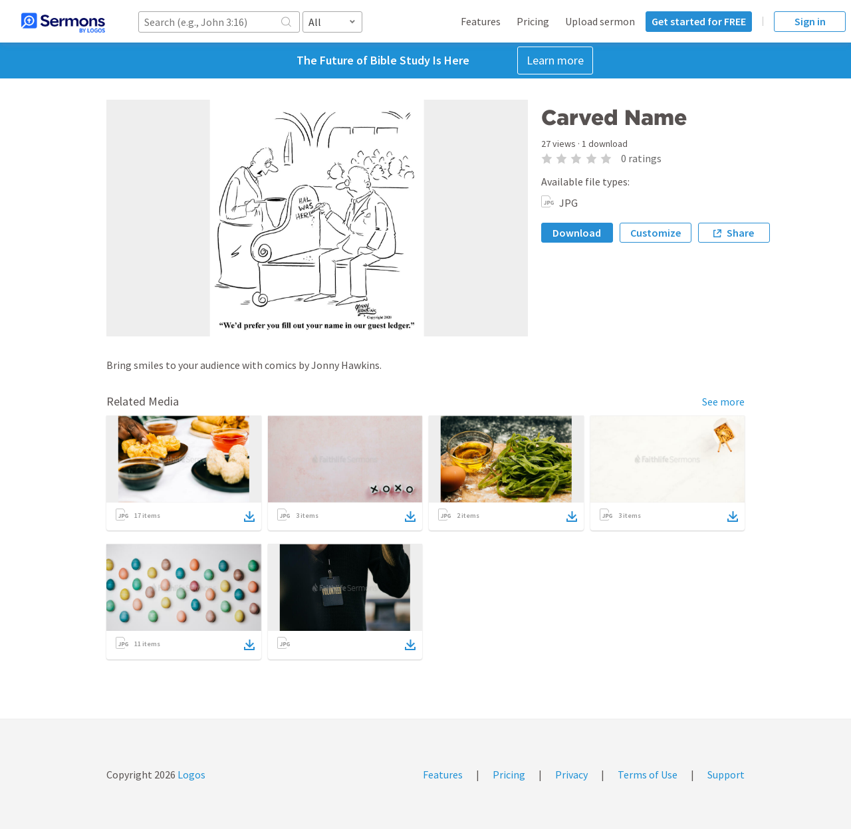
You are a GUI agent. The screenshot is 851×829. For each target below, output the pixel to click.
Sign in (810, 21)
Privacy (571, 774)
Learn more (555, 60)
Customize (655, 232)
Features (481, 21)
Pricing (533, 21)
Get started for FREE (699, 21)
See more (723, 401)
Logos (190, 774)
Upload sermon (600, 21)
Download (576, 232)
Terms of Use (647, 774)
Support (726, 774)
